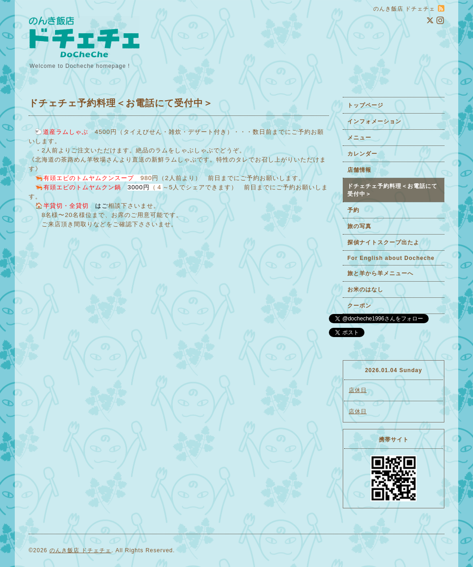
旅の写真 (359, 226)
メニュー (359, 137)
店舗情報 (359, 170)
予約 (353, 210)
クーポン (359, 305)
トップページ (365, 105)
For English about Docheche (391, 258)
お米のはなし (365, 289)
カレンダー (362, 154)
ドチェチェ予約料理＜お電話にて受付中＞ (392, 190)
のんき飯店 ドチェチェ (80, 550)
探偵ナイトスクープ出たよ (383, 242)
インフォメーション (374, 121)
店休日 (358, 390)
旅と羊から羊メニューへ (380, 273)
